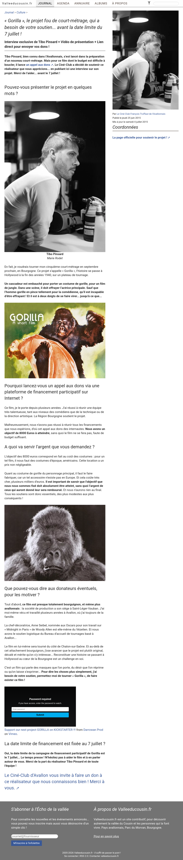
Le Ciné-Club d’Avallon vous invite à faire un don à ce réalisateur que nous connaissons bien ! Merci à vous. (54, 781)
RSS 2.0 (84, 856)
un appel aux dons (38, 64)
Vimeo (13, 734)
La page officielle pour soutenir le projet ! (140, 137)
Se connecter (71, 856)
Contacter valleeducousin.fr (104, 856)
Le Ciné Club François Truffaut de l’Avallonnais (141, 114)
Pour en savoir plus (106, 836)
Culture (21, 12)
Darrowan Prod (93, 729)
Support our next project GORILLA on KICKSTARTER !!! (40, 729)
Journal (9, 12)
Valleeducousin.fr (17, 3)
